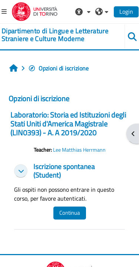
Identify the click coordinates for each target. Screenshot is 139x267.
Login (126, 11)
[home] (58, 35)
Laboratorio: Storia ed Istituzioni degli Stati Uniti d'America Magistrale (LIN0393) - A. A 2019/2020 (68, 123)
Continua (69, 212)
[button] (83, 11)
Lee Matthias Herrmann (79, 150)
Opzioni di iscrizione (58, 68)
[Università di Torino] (34, 10)
